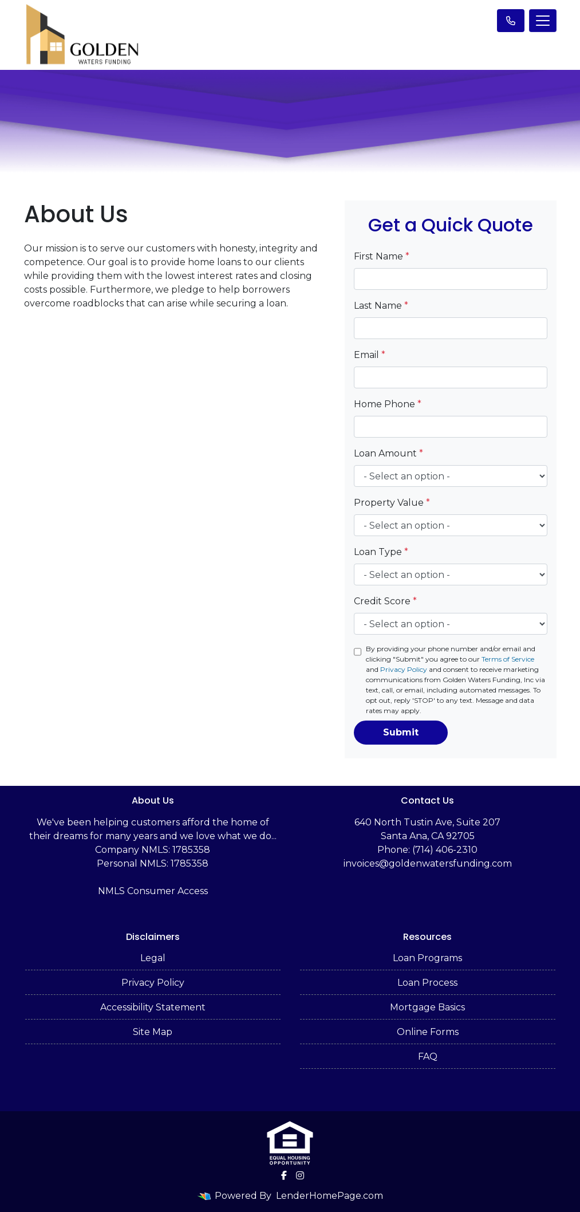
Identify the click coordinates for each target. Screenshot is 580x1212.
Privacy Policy (403, 669)
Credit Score (385, 601)
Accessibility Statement (153, 1007)
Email (369, 354)
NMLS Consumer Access (153, 891)
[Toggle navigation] (543, 20)
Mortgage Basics (427, 1007)
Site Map (152, 1031)
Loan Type (381, 551)
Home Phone (387, 404)
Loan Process (427, 982)
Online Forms (428, 1031)
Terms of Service (508, 659)
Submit (401, 732)
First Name (381, 256)
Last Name (381, 305)
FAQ (427, 1056)
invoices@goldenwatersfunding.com (428, 863)
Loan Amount (388, 453)
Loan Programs (427, 958)
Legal (152, 958)
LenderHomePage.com (329, 1195)
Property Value (392, 502)
